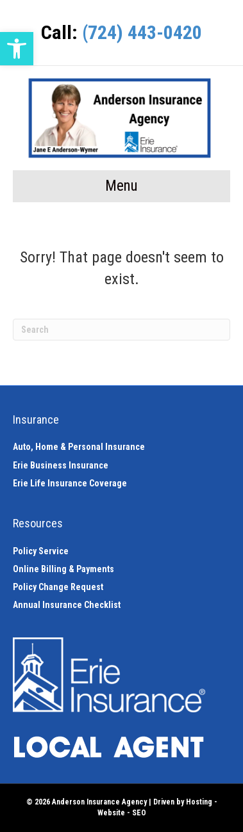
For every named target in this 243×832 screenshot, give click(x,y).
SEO (139, 812)
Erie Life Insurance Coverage (70, 483)
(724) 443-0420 (142, 32)
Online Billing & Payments (63, 569)
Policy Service (41, 551)
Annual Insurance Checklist (67, 605)
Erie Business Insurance (60, 465)
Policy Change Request (58, 587)
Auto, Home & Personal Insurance (79, 447)
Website (111, 812)
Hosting (199, 801)
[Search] (121, 329)
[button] (16, 48)
